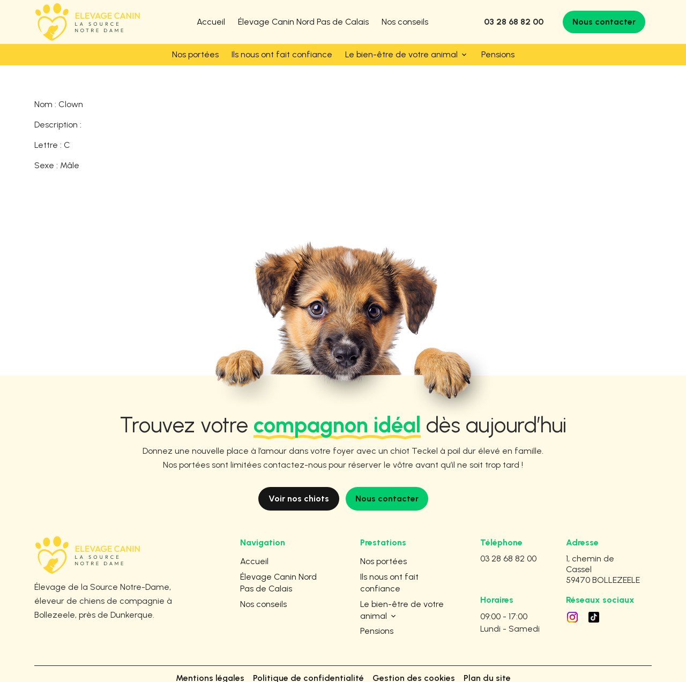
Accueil (211, 22)
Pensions (497, 54)
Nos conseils (405, 22)
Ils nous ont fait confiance (282, 54)
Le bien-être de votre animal (401, 54)
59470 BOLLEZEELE (603, 554)
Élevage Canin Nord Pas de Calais (303, 22)
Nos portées (195, 54)
